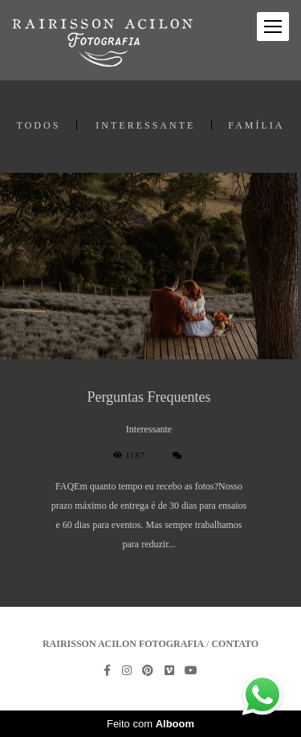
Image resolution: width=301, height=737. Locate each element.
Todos (39, 125)
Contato (234, 644)
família (256, 125)
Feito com (150, 724)
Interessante (145, 125)
